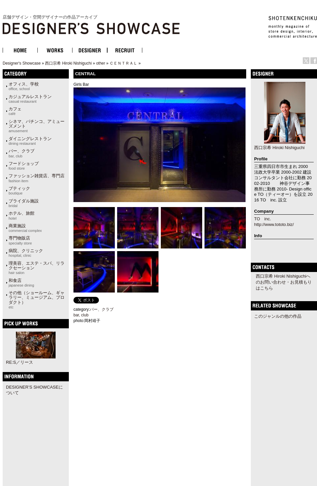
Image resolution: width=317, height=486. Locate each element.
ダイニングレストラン (30, 140)
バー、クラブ (21, 153)
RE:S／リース (19, 362)
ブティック (19, 190)
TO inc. (262, 218)
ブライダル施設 (24, 203)
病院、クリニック (26, 252)
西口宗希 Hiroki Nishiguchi (68, 63)
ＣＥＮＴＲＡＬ (123, 63)
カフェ (15, 111)
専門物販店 (20, 240)
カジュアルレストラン (30, 98)
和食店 (21, 282)
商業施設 (25, 228)
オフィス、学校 (24, 86)
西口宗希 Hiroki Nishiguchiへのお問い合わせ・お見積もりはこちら (284, 282)
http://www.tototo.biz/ (274, 224)
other (100, 63)
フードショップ (24, 165)
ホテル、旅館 (21, 215)
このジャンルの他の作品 (277, 316)
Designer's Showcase (22, 63)
